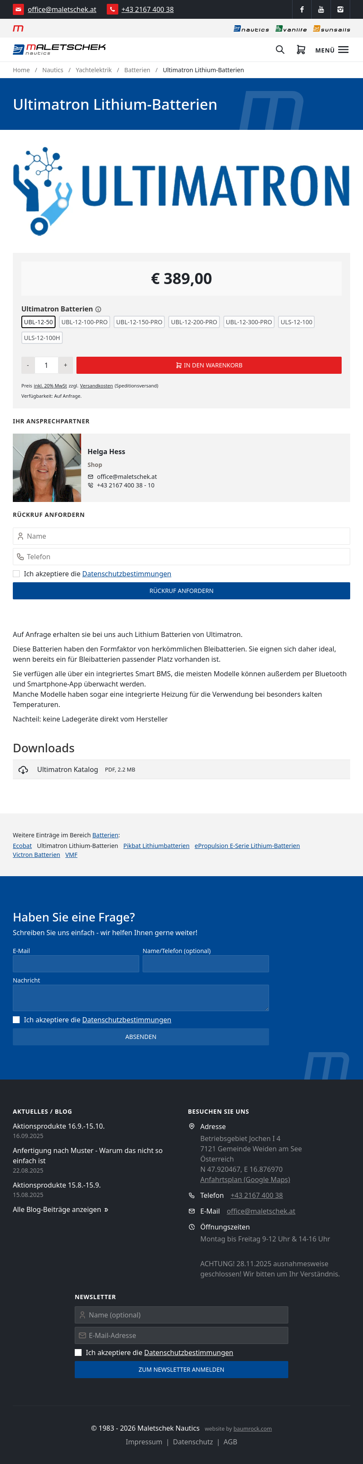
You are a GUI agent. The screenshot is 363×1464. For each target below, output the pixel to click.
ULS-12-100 (296, 322)
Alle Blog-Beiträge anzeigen (61, 1210)
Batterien (137, 70)
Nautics (52, 70)
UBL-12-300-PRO (249, 322)
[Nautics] (251, 28)
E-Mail (21, 951)
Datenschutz (193, 1441)
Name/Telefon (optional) (177, 951)
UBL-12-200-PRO (194, 322)
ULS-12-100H (42, 338)
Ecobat (22, 846)
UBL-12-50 (38, 322)
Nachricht (26, 980)
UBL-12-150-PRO (139, 322)
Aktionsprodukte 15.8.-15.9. (57, 1185)
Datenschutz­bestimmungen (127, 573)
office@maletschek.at (62, 9)
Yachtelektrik (94, 70)
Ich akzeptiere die (92, 573)
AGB (230, 1441)
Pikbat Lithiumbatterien (156, 846)
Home (21, 70)
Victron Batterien (36, 855)
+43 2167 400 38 (148, 9)
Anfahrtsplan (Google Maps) (245, 1179)
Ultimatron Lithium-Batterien (203, 70)
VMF (71, 855)
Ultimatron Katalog (67, 769)
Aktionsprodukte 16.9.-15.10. (59, 1126)
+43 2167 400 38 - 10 (126, 485)
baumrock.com (253, 1428)
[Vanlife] (291, 28)
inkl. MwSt (50, 385)
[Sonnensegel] (331, 28)
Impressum (144, 1441)
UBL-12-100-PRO (84, 322)
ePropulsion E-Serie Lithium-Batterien (247, 846)
